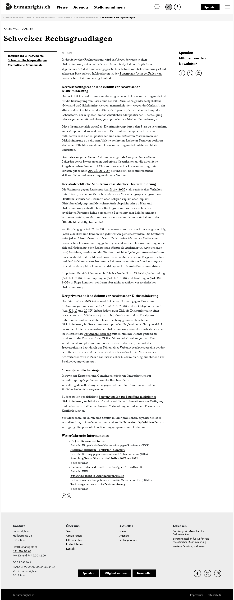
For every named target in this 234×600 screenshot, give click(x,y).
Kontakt (70, 548)
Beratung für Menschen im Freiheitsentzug (188, 533)
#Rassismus (65, 17)
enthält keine (90, 301)
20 (85, 310)
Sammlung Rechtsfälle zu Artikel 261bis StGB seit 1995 (104, 458)
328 (71, 310)
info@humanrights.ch (25, 547)
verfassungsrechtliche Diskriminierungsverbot (97, 157)
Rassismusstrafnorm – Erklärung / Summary (97, 449)
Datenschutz (214, 595)
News (62, 7)
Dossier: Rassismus (86, 17)
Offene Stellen (74, 540)
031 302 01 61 (22, 551)
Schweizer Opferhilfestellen (141, 422)
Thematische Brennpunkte (25, 65)
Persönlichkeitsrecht (97, 333)
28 (109, 306)
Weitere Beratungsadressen (189, 546)
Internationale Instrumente (26, 55)
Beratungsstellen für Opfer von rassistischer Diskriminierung (191, 540)
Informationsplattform (18, 17)
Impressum (196, 595)
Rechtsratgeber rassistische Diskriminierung (97, 484)
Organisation (74, 535)
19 (75, 310)
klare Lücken (87, 238)
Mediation (145, 352)
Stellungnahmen (109, 7)
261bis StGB (117, 189)
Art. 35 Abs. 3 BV (99, 170)
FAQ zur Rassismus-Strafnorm (89, 441)
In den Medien (74, 544)
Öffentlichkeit (71, 222)
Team (69, 531)
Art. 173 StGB (136, 273)
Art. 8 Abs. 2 (79, 96)
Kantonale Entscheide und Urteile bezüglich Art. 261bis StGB (107, 467)
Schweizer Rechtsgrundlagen (118, 17)
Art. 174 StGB (72, 278)
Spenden (210, 7)
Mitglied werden (192, 58)
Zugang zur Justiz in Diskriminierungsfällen (97, 475)
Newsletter (188, 64)
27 (117, 306)
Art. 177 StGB (117, 278)
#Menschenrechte (45, 17)
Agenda (80, 7)
